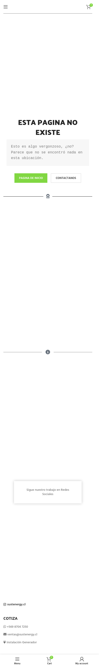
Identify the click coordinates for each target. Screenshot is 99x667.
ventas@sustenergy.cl (22, 634)
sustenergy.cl (16, 604)
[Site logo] (48, 6)
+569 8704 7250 (17, 626)
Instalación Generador (21, 642)
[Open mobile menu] (5, 6)
